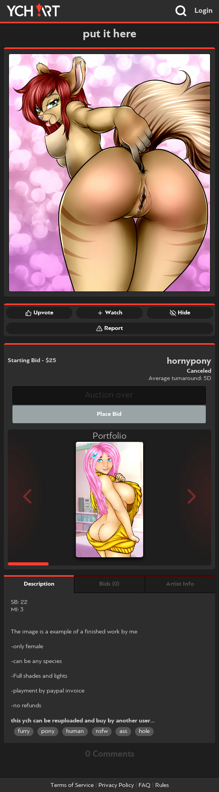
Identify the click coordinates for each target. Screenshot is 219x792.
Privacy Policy (116, 785)
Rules (162, 785)
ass (123, 731)
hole (144, 731)
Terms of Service (72, 785)
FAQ (144, 785)
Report (109, 328)
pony (47, 731)
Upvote (39, 313)
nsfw (102, 731)
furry (24, 731)
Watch (110, 313)
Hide (180, 313)
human (75, 731)
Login (203, 11)
